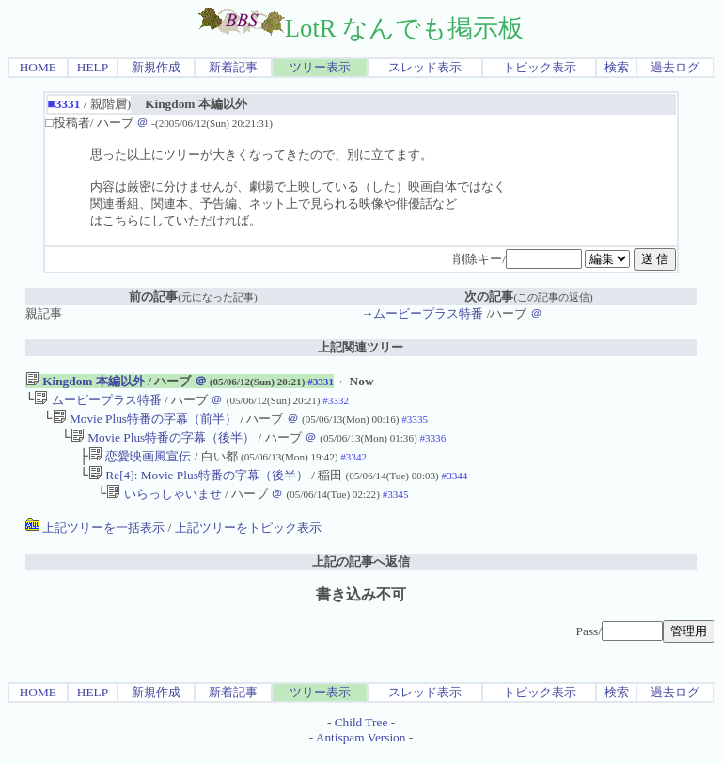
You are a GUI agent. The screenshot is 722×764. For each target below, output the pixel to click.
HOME (38, 67)
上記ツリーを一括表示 (95, 539)
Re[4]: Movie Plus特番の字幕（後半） (198, 484)
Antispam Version (361, 748)
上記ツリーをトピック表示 (248, 539)
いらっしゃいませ (163, 505)
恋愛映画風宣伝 (139, 464)
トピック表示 (539, 67)
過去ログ (675, 67)
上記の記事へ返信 (361, 573)
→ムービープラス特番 (422, 313)
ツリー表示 (320, 67)
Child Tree (361, 733)
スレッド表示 (425, 67)
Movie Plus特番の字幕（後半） (163, 443)
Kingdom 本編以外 (85, 381)
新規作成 (156, 67)
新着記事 (233, 67)
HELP (92, 67)
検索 (616, 67)
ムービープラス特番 (97, 402)
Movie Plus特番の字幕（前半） (145, 422)
